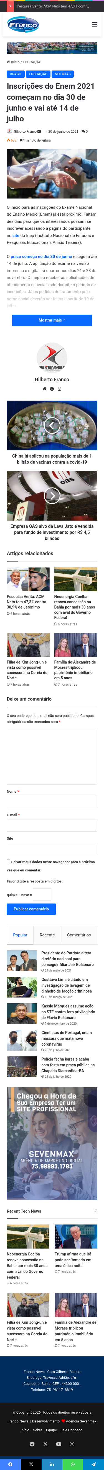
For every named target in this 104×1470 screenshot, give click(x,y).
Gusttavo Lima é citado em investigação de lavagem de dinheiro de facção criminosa (66, 985)
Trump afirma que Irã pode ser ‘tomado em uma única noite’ (73, 1260)
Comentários (79, 935)
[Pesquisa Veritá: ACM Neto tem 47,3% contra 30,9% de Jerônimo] (28, 579)
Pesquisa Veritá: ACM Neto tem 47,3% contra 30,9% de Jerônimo (26, 601)
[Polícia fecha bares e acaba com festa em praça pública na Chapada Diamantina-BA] (22, 1066)
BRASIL (16, 74)
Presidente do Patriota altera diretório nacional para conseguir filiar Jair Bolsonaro (67, 959)
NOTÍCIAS (63, 74)
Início (13, 62)
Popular (20, 935)
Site (10, 838)
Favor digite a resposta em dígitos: (34, 881)
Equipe (51, 1430)
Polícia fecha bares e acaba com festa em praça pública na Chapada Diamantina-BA (68, 1065)
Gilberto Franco (25, 132)
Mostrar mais (52, 320)
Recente (47, 935)
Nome (13, 791)
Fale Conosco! (71, 1430)
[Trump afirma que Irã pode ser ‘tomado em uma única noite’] (76, 1236)
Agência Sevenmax (81, 1421)
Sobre (37, 1430)
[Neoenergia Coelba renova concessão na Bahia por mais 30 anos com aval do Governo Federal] (75, 579)
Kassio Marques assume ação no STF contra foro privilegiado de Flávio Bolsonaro (68, 1012)
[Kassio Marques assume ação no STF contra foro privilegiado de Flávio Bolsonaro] (22, 1013)
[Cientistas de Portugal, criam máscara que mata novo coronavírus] (22, 1040)
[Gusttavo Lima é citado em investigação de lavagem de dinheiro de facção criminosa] (22, 987)
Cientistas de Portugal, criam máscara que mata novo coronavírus (66, 1038)
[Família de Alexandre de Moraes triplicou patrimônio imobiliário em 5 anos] (75, 645)
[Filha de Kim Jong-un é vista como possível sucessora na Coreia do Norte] (28, 645)
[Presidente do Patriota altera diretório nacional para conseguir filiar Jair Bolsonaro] (22, 960)
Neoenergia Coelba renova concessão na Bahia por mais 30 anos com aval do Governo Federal (74, 607)
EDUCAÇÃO (32, 62)
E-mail (13, 815)
